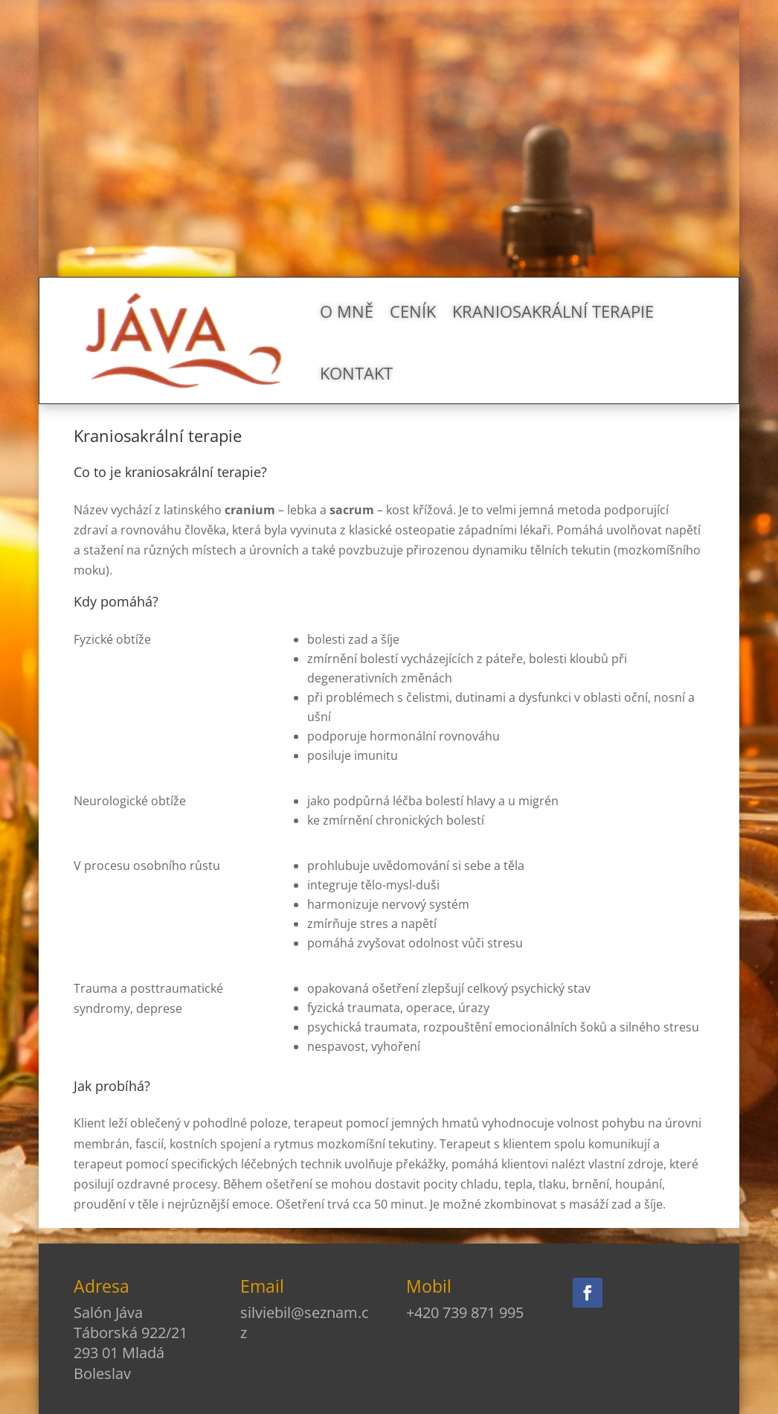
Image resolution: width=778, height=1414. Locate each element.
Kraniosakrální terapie (553, 311)
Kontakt (356, 373)
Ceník (413, 311)
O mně (346, 311)
